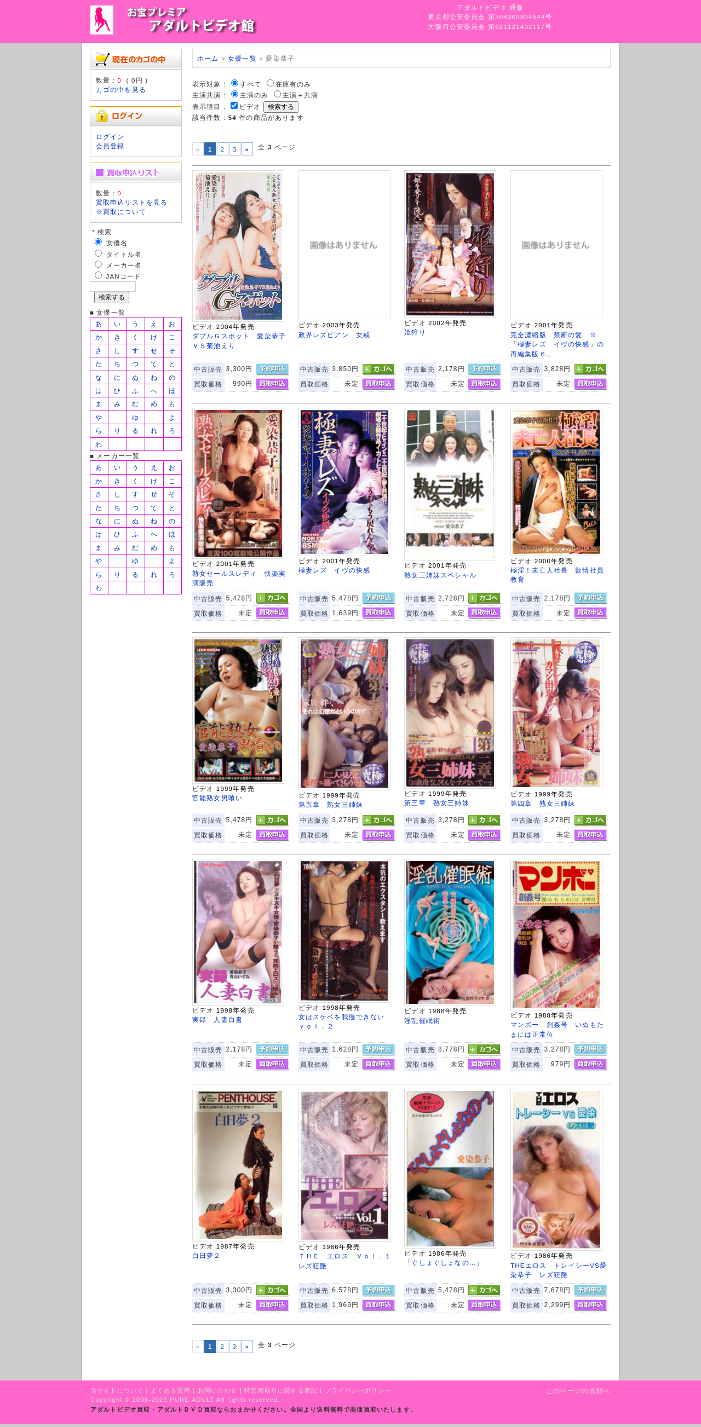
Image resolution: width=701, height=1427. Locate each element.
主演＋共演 (301, 95)
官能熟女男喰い (217, 797)
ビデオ (250, 106)
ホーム (208, 58)
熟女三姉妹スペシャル (440, 575)
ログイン (110, 136)
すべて (250, 84)
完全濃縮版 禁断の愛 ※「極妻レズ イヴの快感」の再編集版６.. (557, 344)
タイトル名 (124, 254)
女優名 (117, 242)
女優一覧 (242, 58)
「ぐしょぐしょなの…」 (443, 1262)
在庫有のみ (293, 84)
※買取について (121, 211)
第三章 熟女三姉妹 (436, 802)
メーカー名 (124, 265)
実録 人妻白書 (217, 1019)
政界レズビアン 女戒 (334, 334)
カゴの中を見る (121, 89)
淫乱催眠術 (422, 1020)
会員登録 (110, 145)
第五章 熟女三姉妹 (330, 804)
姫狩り (415, 332)
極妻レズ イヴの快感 (334, 570)
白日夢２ (206, 1255)
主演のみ (254, 95)
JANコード (124, 276)
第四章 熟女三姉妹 (542, 803)
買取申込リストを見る (132, 202)
